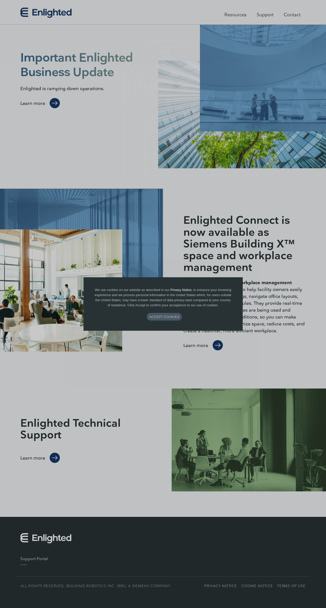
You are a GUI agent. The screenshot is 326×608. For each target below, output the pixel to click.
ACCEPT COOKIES (164, 317)
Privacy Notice (181, 290)
